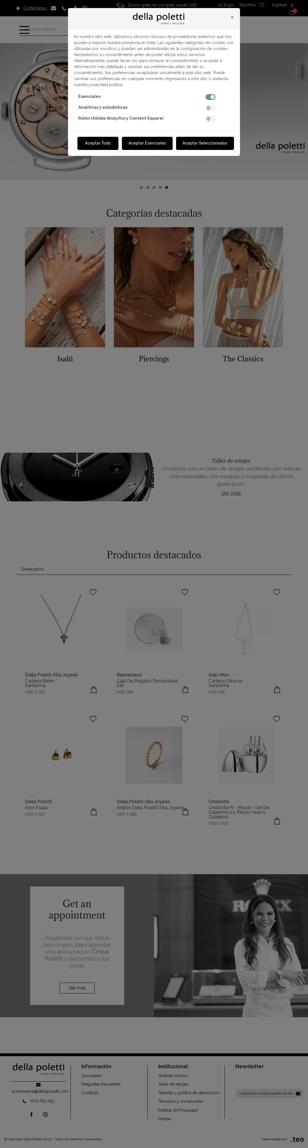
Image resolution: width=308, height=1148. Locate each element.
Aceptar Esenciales (147, 143)
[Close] (232, 17)
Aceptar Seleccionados (205, 143)
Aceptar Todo (98, 143)
